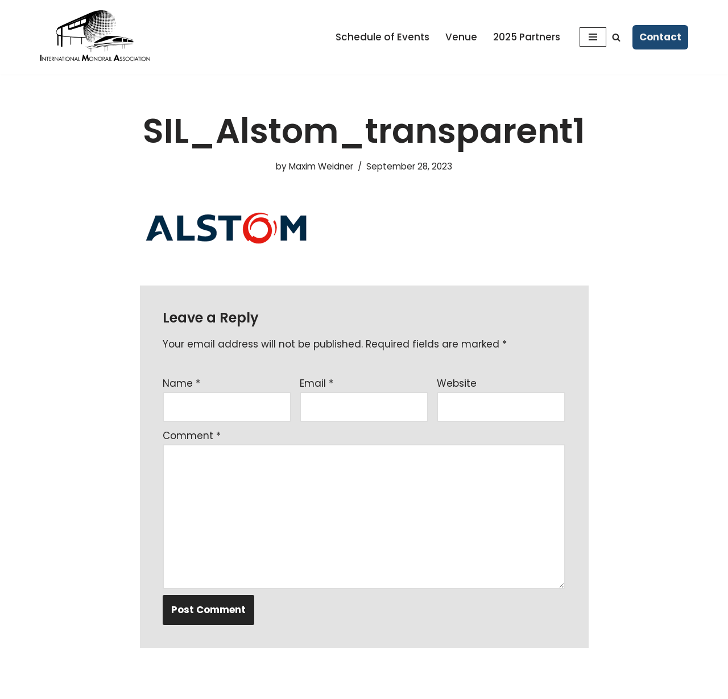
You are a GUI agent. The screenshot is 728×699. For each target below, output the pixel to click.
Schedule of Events (382, 37)
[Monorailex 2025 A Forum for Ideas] (97, 37)
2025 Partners (526, 37)
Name (181, 383)
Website (457, 383)
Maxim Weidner (321, 166)
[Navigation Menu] (593, 37)
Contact (660, 37)
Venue (461, 37)
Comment (192, 435)
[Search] (616, 37)
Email (316, 383)
